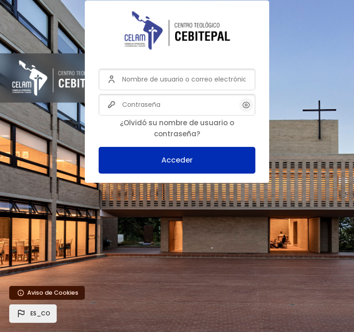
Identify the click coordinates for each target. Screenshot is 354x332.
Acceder (177, 160)
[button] (33, 313)
